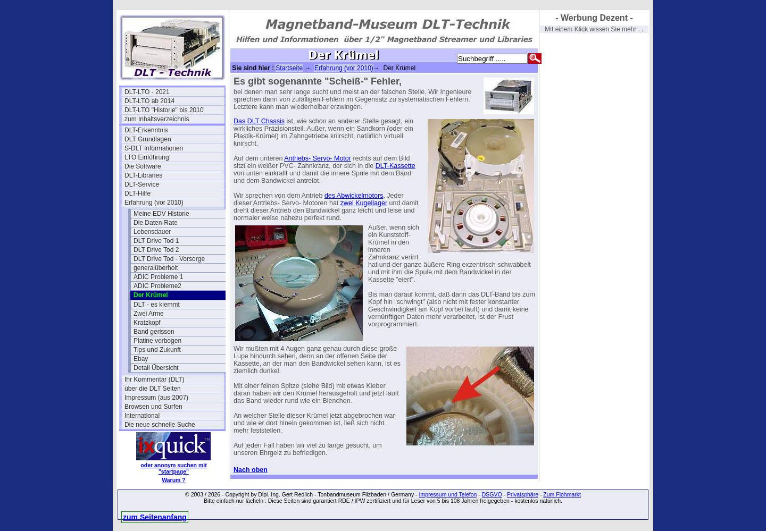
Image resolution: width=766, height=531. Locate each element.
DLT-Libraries (143, 175)
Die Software (142, 166)
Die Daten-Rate (156, 222)
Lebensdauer (152, 231)
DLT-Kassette (395, 166)
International (142, 415)
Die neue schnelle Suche (159, 424)
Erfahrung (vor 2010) (154, 202)
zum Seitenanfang (155, 517)
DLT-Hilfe (137, 193)
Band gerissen (154, 331)
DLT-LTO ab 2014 (149, 101)
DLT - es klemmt (157, 304)
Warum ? (174, 480)
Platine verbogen (157, 340)
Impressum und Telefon (448, 494)
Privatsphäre (522, 494)
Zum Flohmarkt (562, 494)
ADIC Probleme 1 (158, 277)
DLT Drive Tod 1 (156, 241)
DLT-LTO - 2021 (147, 92)
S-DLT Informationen (153, 148)
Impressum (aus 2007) (156, 397)
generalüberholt (156, 268)
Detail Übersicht (156, 368)
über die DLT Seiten (152, 388)
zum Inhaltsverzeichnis (156, 119)
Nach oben (251, 470)
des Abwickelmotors (353, 195)
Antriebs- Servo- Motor (317, 158)
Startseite (289, 68)
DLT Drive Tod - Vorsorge (169, 259)
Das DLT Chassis (259, 121)
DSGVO (492, 494)
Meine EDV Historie (161, 213)
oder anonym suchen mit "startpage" (173, 468)
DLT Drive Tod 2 (156, 250)
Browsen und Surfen (153, 406)
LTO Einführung (146, 157)
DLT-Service (141, 184)
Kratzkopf (147, 322)
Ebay (141, 359)
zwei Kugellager (363, 203)
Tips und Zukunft (157, 349)
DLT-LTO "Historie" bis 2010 (164, 110)
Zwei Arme (149, 313)
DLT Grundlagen (147, 139)
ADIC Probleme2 (157, 286)
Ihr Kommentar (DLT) (154, 379)
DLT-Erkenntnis (146, 130)
